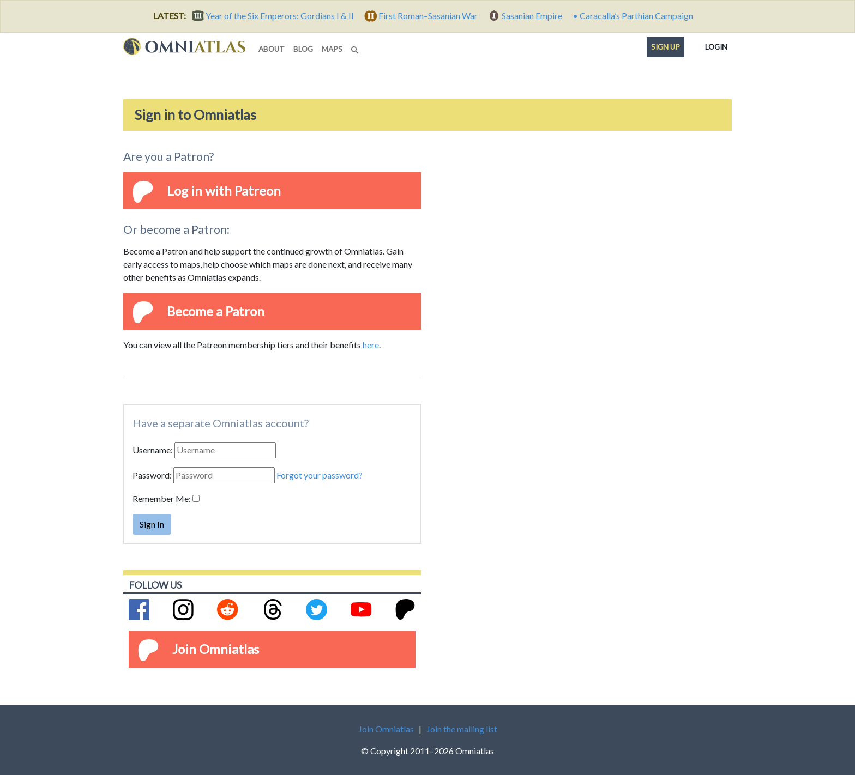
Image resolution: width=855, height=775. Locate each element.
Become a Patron (215, 311)
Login (716, 44)
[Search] (356, 47)
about (271, 49)
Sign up (665, 47)
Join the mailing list (461, 729)
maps (332, 49)
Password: (152, 475)
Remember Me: (162, 498)
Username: (153, 450)
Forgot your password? (319, 475)
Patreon (257, 190)
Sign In (152, 524)
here (371, 345)
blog (303, 49)
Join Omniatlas (215, 649)
